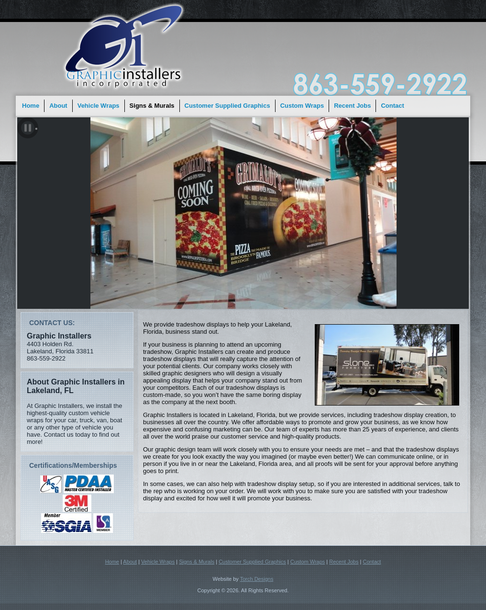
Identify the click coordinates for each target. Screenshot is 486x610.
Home (30, 105)
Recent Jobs (352, 105)
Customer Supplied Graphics (227, 105)
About (58, 105)
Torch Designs (257, 579)
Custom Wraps (302, 105)
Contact (392, 105)
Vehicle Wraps (98, 105)
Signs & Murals (152, 105)
